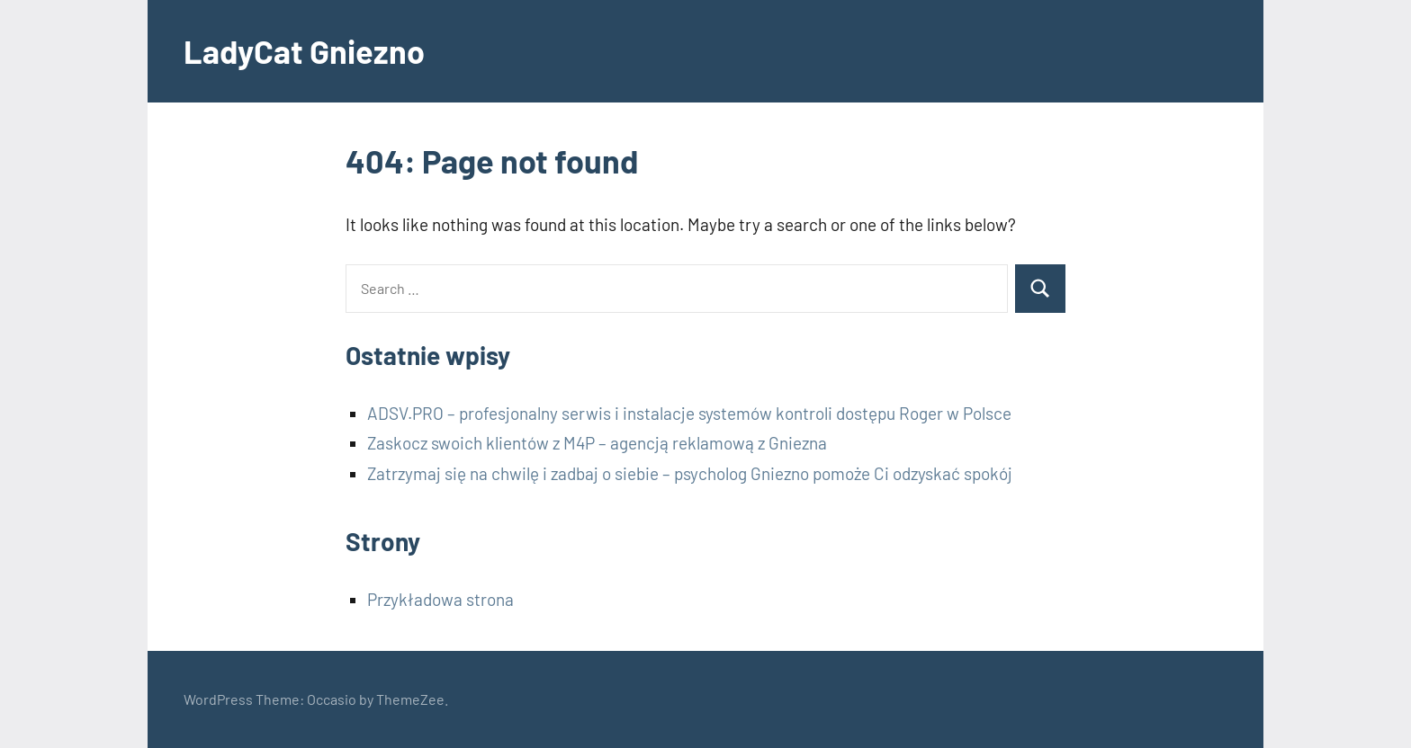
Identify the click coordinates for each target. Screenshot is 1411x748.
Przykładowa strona (440, 599)
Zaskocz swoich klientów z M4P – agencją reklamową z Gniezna (597, 442)
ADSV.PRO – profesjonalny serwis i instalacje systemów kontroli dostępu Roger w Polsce (689, 413)
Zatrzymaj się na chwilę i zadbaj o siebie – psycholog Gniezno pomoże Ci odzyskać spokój (689, 473)
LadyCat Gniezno (304, 50)
